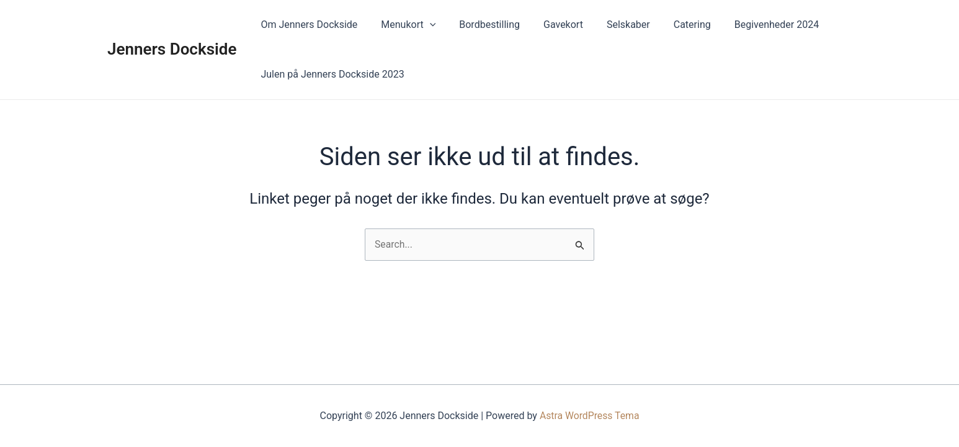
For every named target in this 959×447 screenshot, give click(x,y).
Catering (671, 24)
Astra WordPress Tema (589, 416)
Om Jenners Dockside (307, 24)
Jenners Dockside (171, 49)
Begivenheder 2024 (752, 24)
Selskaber (611, 24)
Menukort (402, 25)
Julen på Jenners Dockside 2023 (330, 74)
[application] (424, 25)
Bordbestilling (480, 24)
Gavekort (550, 24)
